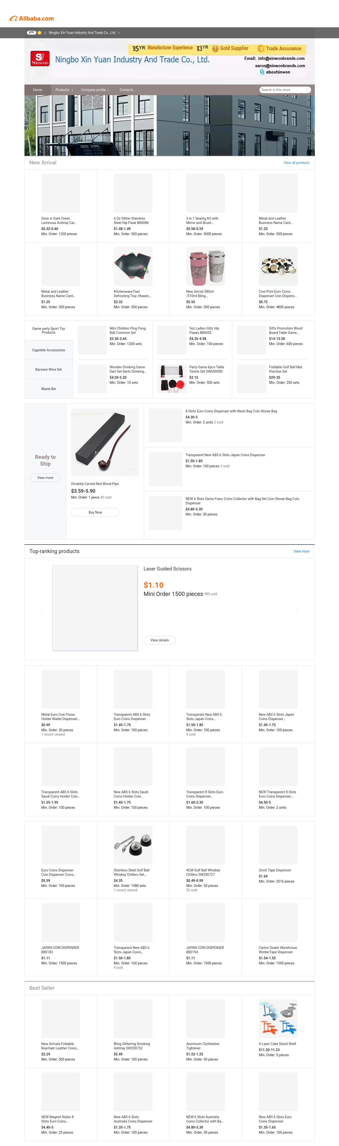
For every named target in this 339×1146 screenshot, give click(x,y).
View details (160, 640)
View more (45, 478)
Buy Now (95, 512)
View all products (297, 163)
